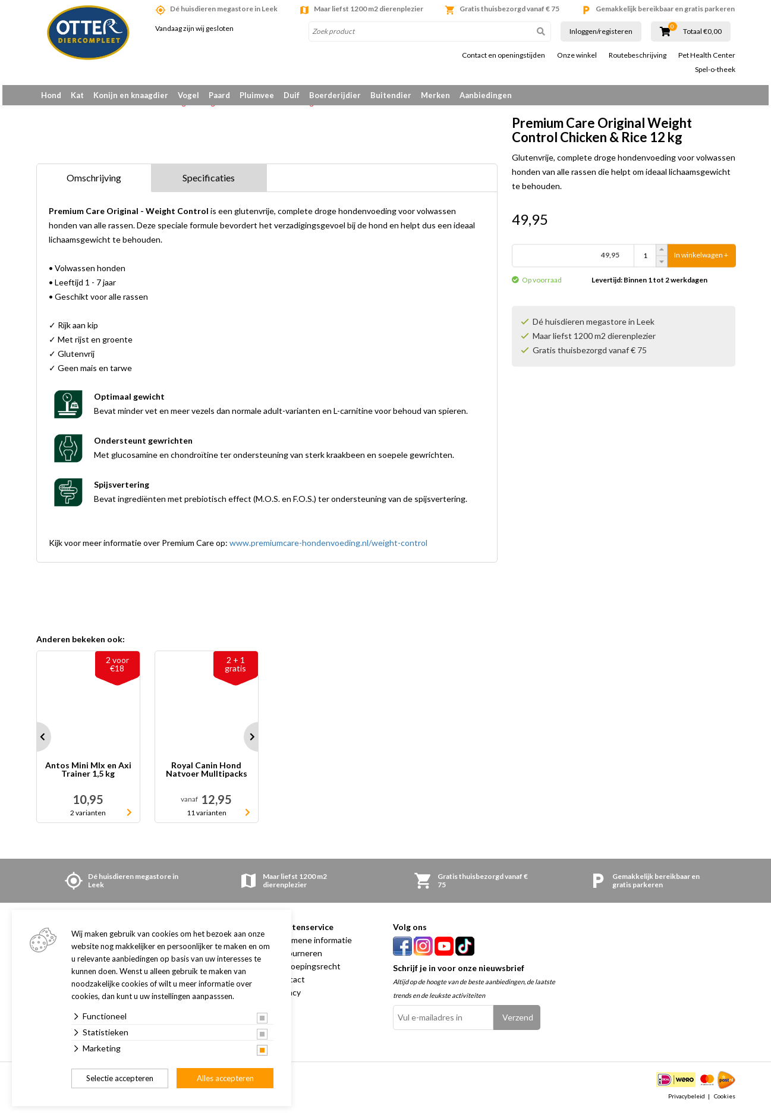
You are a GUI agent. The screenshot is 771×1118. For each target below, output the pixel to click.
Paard (219, 95)
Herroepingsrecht (307, 973)
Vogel (188, 95)
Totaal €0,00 (702, 31)
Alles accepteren (225, 1078)
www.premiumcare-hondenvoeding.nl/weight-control (328, 549)
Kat (77, 95)
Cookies (724, 1102)
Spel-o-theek (715, 69)
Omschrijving (94, 184)
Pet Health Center (706, 55)
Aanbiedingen (486, 95)
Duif (292, 95)
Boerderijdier (335, 95)
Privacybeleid (686, 1102)
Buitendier (390, 95)
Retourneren (298, 959)
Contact (289, 986)
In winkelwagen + (701, 261)
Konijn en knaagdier (130, 95)
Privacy (287, 999)
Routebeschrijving (637, 55)
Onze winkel (577, 55)
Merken (435, 95)
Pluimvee (257, 95)
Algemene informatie (313, 946)
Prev (36, 743)
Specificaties (208, 184)
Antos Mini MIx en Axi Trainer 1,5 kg (88, 776)
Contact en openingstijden (503, 55)
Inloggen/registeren (600, 31)
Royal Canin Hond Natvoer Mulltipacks (206, 776)
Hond (51, 95)
